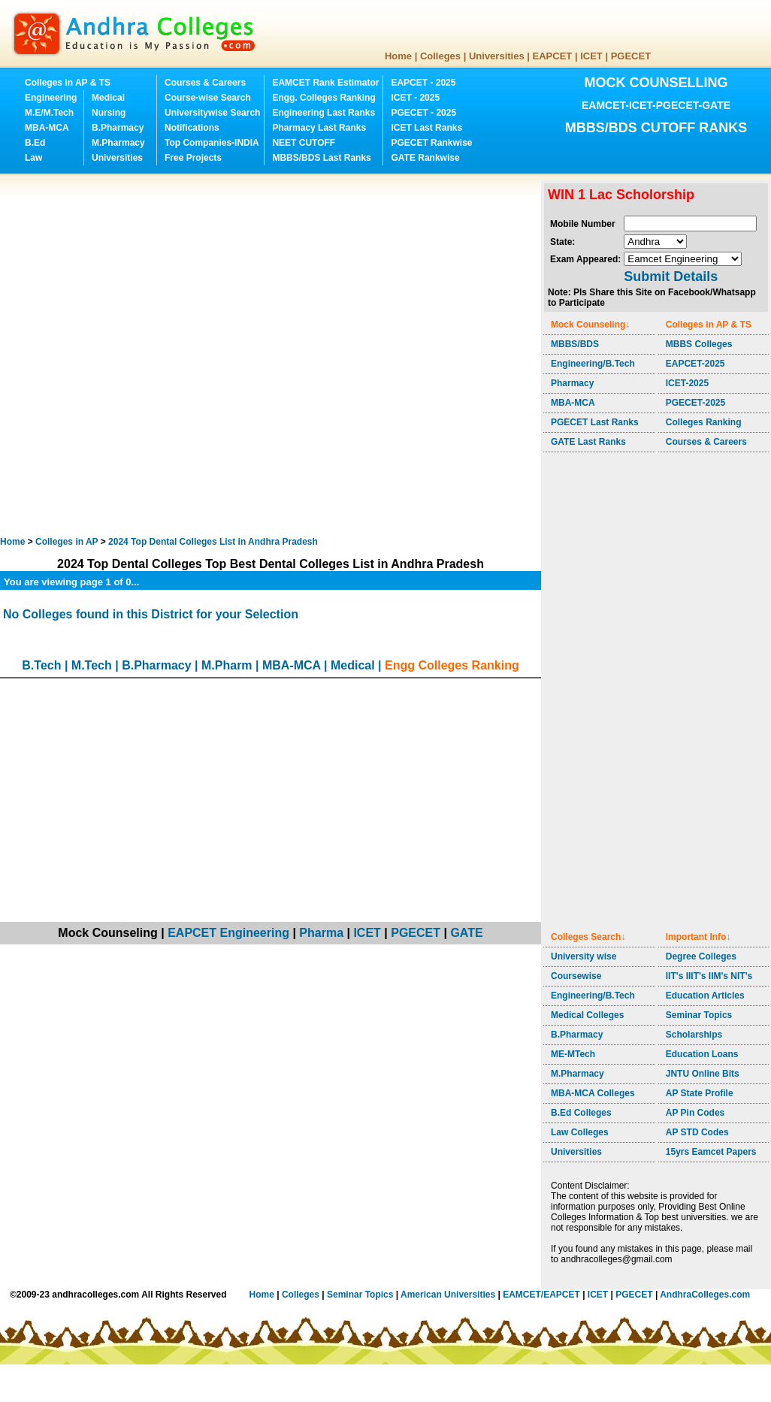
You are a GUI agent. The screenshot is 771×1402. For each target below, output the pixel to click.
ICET (591, 56)
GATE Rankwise (425, 158)
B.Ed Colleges (581, 1112)
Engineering (51, 97)
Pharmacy (572, 383)
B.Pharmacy (118, 127)
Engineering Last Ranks (323, 112)
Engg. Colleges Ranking (323, 97)
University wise (583, 956)
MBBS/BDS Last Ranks (321, 158)
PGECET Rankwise (431, 142)
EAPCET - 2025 (423, 82)
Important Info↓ (698, 937)
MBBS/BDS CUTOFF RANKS (656, 127)
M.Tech (91, 665)
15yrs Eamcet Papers (711, 1152)
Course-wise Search (208, 97)
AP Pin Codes (695, 1112)
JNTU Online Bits (702, 1073)
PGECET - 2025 (423, 112)
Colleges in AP (66, 541)
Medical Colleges (587, 1015)
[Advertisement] (174, 354)
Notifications (192, 127)
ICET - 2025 (415, 97)
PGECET (631, 56)
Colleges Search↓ (588, 937)
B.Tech (41, 665)
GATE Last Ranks (588, 442)
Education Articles (705, 995)
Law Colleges (580, 1132)
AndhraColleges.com (705, 1294)
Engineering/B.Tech (593, 363)
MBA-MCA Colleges (593, 1093)
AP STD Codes (697, 1132)
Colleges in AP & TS (67, 82)
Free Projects (193, 158)
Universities (497, 56)
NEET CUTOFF (303, 142)
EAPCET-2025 (695, 363)
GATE (466, 932)
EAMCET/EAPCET (541, 1294)
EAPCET (553, 56)
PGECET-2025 (695, 402)
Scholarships (694, 1034)
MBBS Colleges (699, 344)
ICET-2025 (687, 383)
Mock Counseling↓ (590, 324)
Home (398, 56)
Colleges (440, 56)
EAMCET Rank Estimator (325, 82)
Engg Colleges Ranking (452, 665)
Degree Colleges (701, 956)
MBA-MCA (47, 127)
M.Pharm (226, 665)
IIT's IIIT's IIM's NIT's (709, 976)
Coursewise (576, 976)
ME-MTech (573, 1054)
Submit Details (671, 276)
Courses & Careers (205, 82)
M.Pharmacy (118, 142)
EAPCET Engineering (228, 932)
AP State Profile (699, 1093)
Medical (108, 97)
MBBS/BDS (575, 344)
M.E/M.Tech (49, 112)
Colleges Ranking (704, 422)
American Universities (448, 1294)
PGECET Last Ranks (595, 422)
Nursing (108, 112)
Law (33, 158)
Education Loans (702, 1054)
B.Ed (35, 142)
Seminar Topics (699, 1015)
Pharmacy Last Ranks (319, 127)
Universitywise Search (212, 112)
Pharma (321, 932)
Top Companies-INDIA (212, 142)
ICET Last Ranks (426, 127)
